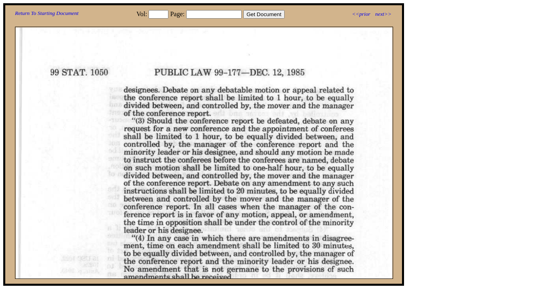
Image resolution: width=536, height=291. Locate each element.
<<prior (361, 14)
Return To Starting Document (47, 13)
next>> (383, 14)
